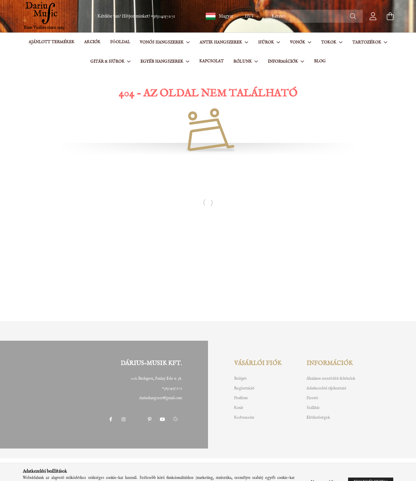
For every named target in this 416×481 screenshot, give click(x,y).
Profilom (241, 398)
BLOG (320, 61)
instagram (123, 419)
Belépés (240, 378)
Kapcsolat (211, 61)
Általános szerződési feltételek (330, 378)
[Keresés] (314, 16)
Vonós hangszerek (162, 42)
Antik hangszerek (221, 42)
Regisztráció (244, 388)
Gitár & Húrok (107, 61)
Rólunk (243, 61)
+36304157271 (163, 16)
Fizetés (312, 398)
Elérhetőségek (318, 417)
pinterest (149, 419)
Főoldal (120, 42)
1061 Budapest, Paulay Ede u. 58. (156, 378)
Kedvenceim (244, 417)
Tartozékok (367, 42)
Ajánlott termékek (51, 42)
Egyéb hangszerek (162, 61)
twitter (136, 419)
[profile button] (373, 16)
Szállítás (312, 408)
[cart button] (390, 16)
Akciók (92, 42)
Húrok (266, 42)
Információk (283, 61)
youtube (162, 419)
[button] (222, 16)
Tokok (329, 42)
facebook (110, 419)
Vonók (298, 42)
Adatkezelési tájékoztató (326, 388)
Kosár (238, 408)
